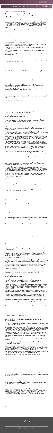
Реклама (29, 425)
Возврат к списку (8, 415)
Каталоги (38, 6)
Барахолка (31, 6)
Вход (46, 6)
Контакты (43, 425)
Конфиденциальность (22, 425)
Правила (15, 425)
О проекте (10, 425)
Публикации (15, 6)
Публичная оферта (36, 425)
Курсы (20, 6)
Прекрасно (43, 1)
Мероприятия (25, 6)
